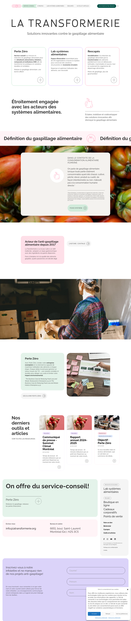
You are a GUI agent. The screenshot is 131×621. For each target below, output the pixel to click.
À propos (40, 6)
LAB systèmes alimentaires (55, 6)
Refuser (108, 614)
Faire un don (108, 522)
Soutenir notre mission (106, 6)
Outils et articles (83, 6)
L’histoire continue (77, 251)
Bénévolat (107, 526)
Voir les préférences (122, 614)
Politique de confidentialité (101, 617)
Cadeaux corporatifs (110, 511)
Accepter (94, 614)
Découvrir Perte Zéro (32, 388)
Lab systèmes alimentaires (112, 490)
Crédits (105, 550)
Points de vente (113, 516)
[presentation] (79, 603)
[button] (127, 589)
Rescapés (70, 6)
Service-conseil (29, 6)
